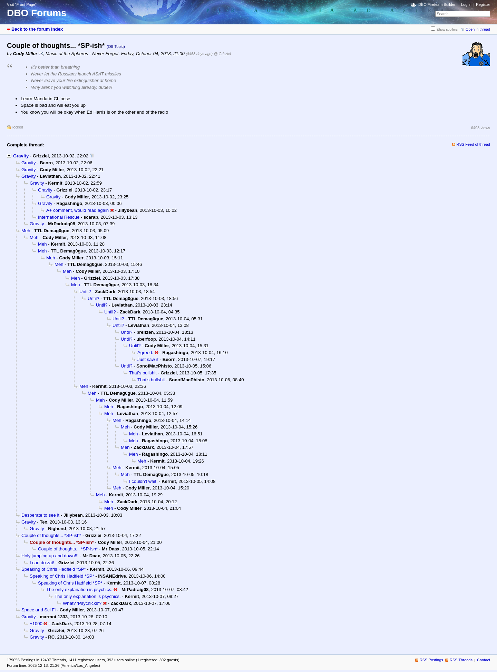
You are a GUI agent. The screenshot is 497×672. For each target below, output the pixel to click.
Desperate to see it (40, 515)
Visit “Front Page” (22, 4)
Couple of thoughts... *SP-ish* (51, 535)
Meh (25, 230)
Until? (85, 291)
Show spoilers (447, 29)
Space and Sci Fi (38, 609)
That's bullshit (143, 372)
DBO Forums (37, 13)
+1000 (36, 623)
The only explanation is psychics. (79, 589)
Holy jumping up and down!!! (49, 555)
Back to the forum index (37, 29)
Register (483, 4)
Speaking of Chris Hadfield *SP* (53, 569)
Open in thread (478, 29)
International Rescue (58, 217)
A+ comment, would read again (77, 210)
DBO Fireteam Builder (437, 4)
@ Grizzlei (222, 54)
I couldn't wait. (143, 481)
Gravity (21, 155)
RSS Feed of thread (473, 144)
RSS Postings (431, 660)
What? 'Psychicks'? (82, 603)
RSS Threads (461, 660)
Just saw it (147, 359)
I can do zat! (42, 562)
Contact (483, 660)
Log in (466, 4)
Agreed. (145, 352)
